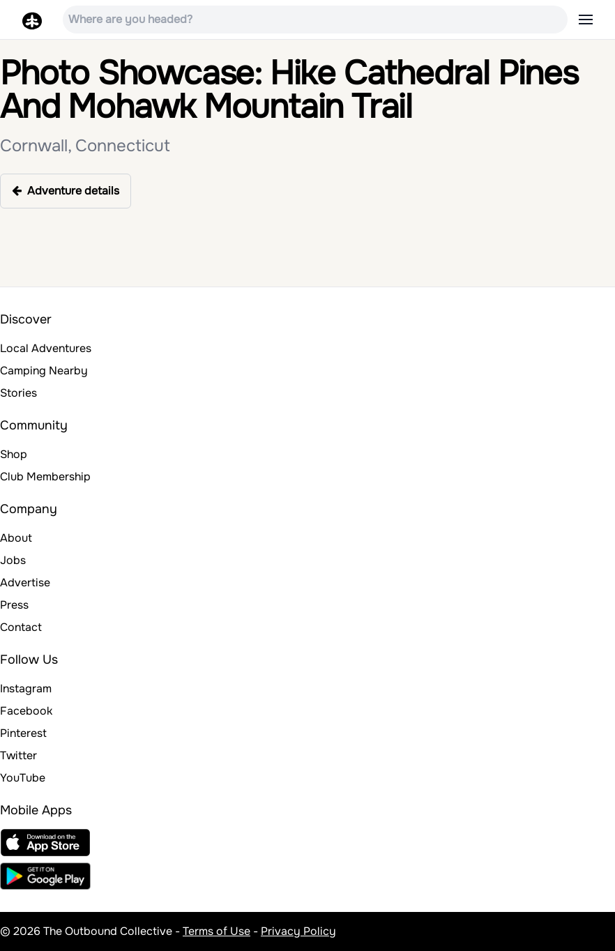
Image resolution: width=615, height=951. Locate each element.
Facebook (26, 710)
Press (14, 605)
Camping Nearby (44, 370)
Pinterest (23, 733)
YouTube (22, 777)
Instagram (26, 688)
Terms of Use (216, 931)
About (16, 538)
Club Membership (45, 476)
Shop (13, 454)
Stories (18, 393)
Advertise (25, 582)
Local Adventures (45, 348)
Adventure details (65, 190)
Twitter (18, 755)
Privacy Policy (298, 931)
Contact (21, 627)
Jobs (13, 560)
